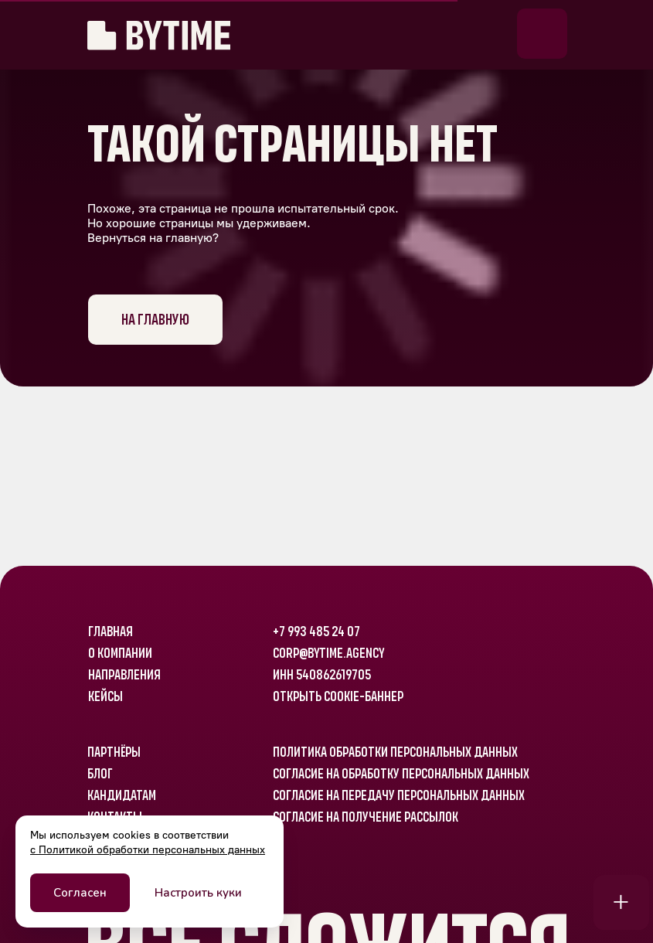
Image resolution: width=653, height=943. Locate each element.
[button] (542, 34)
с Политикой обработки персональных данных (147, 849)
